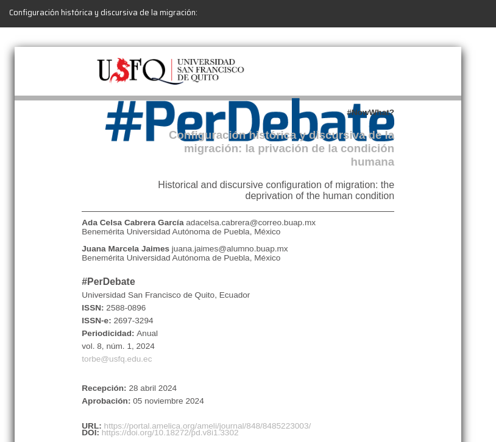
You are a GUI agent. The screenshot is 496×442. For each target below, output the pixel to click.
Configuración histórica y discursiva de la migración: (103, 12)
